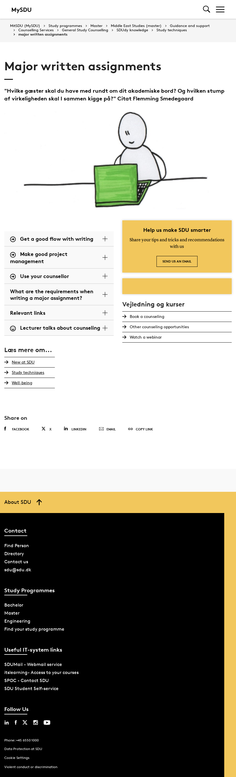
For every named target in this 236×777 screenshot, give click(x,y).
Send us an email (177, 261)
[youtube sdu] (47, 722)
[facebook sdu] (16, 722)
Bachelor (13, 605)
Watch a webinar (145, 337)
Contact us (16, 561)
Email (107, 429)
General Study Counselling (85, 30)
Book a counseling (146, 316)
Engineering (17, 621)
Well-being (21, 382)
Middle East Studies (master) (136, 26)
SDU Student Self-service (31, 688)
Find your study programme (34, 629)
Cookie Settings (16, 757)
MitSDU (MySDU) (25, 26)
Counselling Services (36, 30)
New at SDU (22, 362)
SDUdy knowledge (132, 30)
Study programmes (65, 26)
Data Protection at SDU (23, 749)
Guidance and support (190, 26)
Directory (14, 553)
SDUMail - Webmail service (33, 664)
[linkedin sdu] (6, 722)
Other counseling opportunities (158, 326)
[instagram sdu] (35, 722)
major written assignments (42, 34)
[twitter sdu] (25, 722)
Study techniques (171, 30)
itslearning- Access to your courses (41, 672)
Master (96, 26)
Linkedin (75, 428)
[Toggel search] (206, 9)
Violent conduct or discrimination (30, 767)
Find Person (16, 545)
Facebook (16, 429)
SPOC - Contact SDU (26, 680)
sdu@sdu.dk (17, 569)
